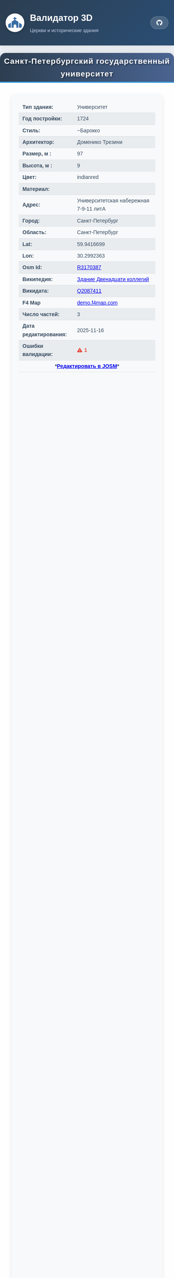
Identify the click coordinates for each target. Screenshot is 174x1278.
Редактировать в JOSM (87, 366)
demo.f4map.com (97, 303)
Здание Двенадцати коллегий (113, 279)
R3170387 (89, 267)
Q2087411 (89, 291)
